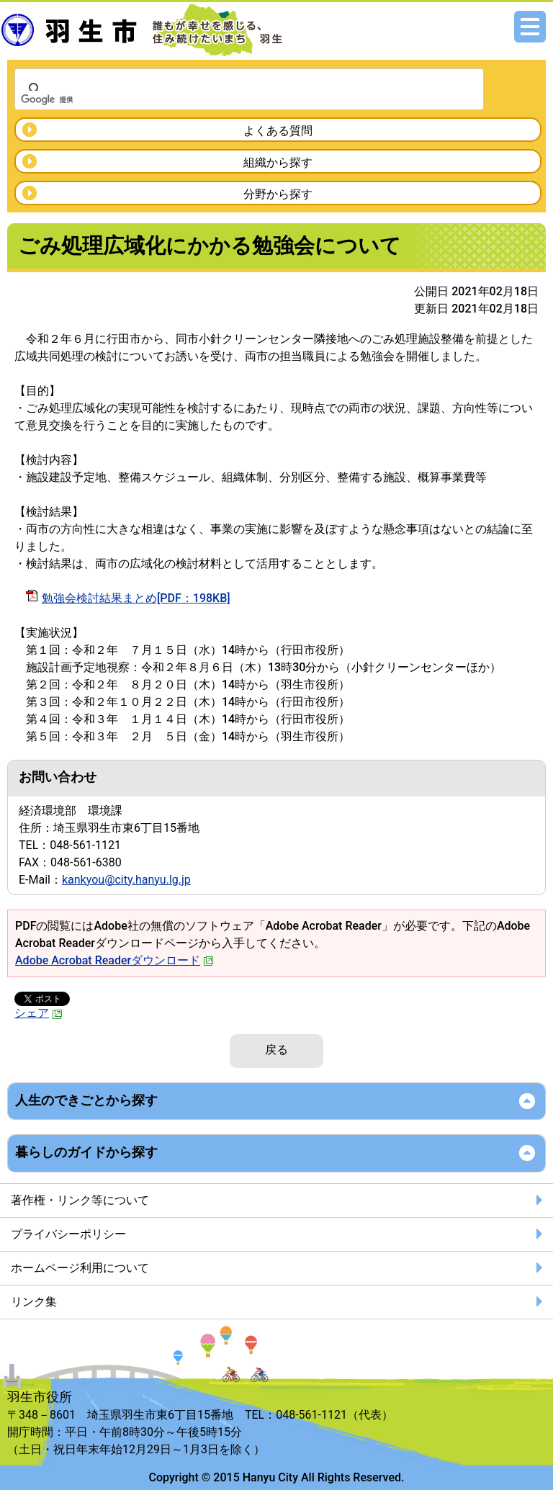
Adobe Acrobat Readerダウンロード (114, 960)
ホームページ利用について (80, 1268)
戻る (276, 1049)
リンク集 (34, 1302)
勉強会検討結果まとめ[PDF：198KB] (136, 598)
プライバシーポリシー (68, 1234)
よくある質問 (278, 131)
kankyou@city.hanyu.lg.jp (126, 880)
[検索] (230, 99)
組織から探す (278, 162)
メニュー (530, 26)
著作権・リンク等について (80, 1200)
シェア (38, 1013)
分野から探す (278, 194)
